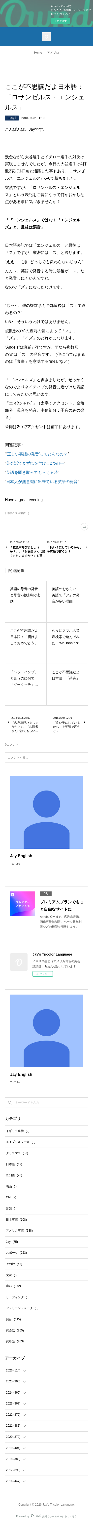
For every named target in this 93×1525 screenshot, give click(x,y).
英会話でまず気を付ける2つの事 (35, 463)
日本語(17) (11, 513)
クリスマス (17, 1153)
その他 (14, 1264)
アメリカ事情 (19, 1230)
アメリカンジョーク (22, 1308)
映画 (12, 1186)
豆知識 (14, 1175)
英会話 (15, 1330)
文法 (12, 1275)
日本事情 (16, 1219)
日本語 (11, 118)
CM (11, 1197)
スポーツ (16, 1252)
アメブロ (53, 52)
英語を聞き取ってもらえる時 (32, 472)
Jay (12, 1242)
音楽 (12, 1208)
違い (13, 1286)
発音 (13, 1319)
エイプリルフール (20, 1142)
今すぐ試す (60, 21)
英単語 (16, 1341)
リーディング (18, 1297)
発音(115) (23, 513)
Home (38, 52)
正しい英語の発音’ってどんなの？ (37, 454)
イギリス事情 (18, 1131)
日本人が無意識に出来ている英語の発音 (42, 482)
